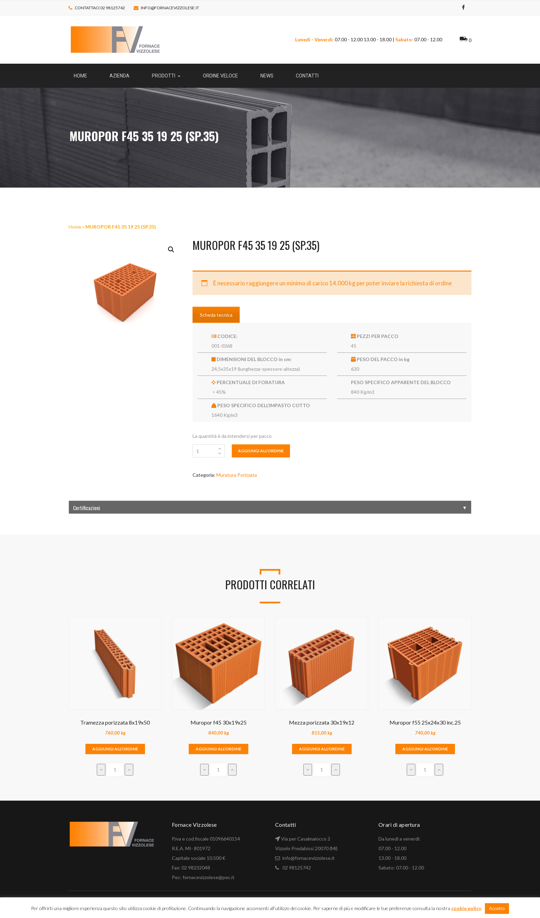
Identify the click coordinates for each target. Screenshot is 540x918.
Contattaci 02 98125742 (100, 7)
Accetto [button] (497, 908)
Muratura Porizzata (236, 475)
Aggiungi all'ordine (261, 450)
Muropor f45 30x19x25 (218, 722)
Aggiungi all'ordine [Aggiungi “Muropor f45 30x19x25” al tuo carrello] (218, 748)
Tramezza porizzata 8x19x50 (115, 722)
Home (75, 227)
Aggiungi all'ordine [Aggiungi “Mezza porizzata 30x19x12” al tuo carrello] (322, 748)
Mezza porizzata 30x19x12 (321, 722)
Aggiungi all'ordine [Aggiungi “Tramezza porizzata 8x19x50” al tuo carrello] (115, 748)
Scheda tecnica (216, 315)
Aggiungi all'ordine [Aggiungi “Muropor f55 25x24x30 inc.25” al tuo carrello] (425, 748)
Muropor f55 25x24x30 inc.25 (425, 722)
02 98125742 (296, 867)
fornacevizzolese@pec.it (209, 877)
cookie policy (466, 908)
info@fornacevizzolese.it (170, 7)
